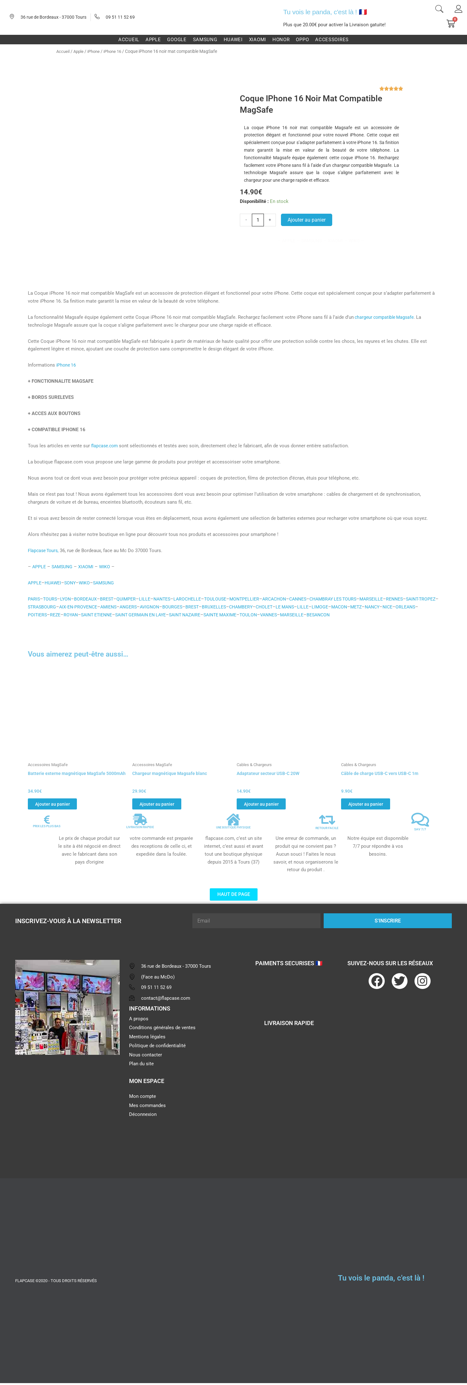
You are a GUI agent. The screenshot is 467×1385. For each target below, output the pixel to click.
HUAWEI (54, 583)
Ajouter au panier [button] (58, 804)
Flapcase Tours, (44, 550)
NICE (33, 615)
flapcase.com (105, 446)
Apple (153, 39)
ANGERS (169, 607)
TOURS (51, 599)
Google (176, 39)
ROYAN (111, 615)
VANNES (326, 615)
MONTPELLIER (255, 599)
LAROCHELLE (194, 599)
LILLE (149, 599)
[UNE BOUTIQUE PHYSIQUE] (233, 822)
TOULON (304, 615)
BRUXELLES (258, 607)
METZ (408, 607)
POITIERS (76, 615)
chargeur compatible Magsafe (386, 317)
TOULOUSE (224, 599)
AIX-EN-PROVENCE (116, 607)
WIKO (108, 567)
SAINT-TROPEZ (43, 607)
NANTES (168, 599)
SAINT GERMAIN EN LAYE (187, 615)
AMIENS (148, 607)
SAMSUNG (63, 567)
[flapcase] (67, 1110)
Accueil (128, 39)
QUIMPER (130, 599)
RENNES (416, 599)
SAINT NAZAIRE (235, 615)
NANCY (426, 607)
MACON (390, 607)
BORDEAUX (88, 599)
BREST (110, 599)
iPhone (96, 51)
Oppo (302, 39)
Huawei (233, 39)
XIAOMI (89, 567)
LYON (67, 599)
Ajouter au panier (307, 220)
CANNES (312, 599)
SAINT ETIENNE (139, 615)
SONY (72, 583)
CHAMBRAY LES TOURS (350, 599)
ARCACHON (287, 599)
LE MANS (334, 607)
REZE (94, 615)
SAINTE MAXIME (274, 615)
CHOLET (312, 607)
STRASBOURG (77, 607)
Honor (281, 39)
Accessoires (332, 39)
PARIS (34, 599)
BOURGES (215, 607)
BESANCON (379, 615)
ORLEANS (52, 615)
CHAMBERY (287, 607)
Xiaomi (257, 39)
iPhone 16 (116, 51)
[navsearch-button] (439, 9)
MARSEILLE (391, 599)
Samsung (205, 39)
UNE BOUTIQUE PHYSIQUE (233, 829)
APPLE (39, 567)
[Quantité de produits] (258, 220)
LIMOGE (370, 607)
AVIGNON (192, 607)
